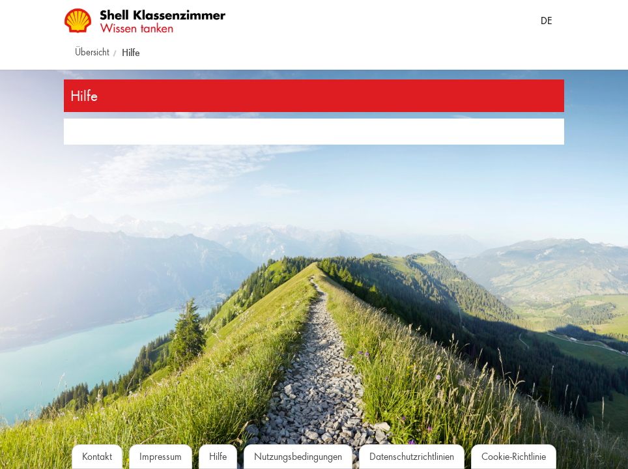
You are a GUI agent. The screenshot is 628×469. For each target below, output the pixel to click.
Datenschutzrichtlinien (411, 456)
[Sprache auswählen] (546, 18)
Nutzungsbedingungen (298, 456)
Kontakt (97, 456)
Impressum (160, 456)
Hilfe (131, 52)
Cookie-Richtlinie (513, 456)
